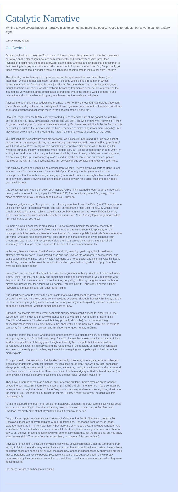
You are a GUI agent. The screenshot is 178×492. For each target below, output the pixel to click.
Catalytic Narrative (43, 18)
